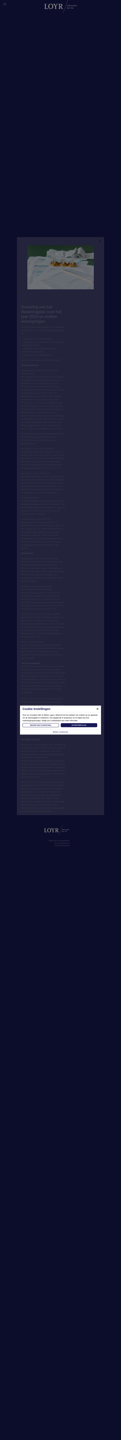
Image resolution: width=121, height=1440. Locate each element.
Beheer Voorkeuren (60, 732)
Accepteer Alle (79, 725)
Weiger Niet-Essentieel (41, 725)
